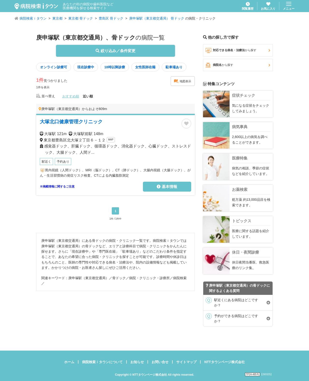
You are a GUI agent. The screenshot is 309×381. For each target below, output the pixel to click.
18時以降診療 (114, 67)
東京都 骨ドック (80, 18)
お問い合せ (160, 362)
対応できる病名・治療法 (238, 50)
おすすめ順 (70, 96)
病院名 (238, 65)
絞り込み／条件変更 (115, 51)
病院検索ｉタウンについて (102, 362)
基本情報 (167, 187)
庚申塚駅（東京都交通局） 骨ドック (156, 18)
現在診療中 (85, 67)
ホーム (69, 362)
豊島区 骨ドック (111, 18)
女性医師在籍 (145, 67)
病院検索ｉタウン (33, 18)
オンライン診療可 (53, 67)
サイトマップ (186, 362)
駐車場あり (174, 67)
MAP (110, 139)
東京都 (57, 18)
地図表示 (182, 81)
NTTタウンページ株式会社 (224, 362)
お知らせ (137, 362)
